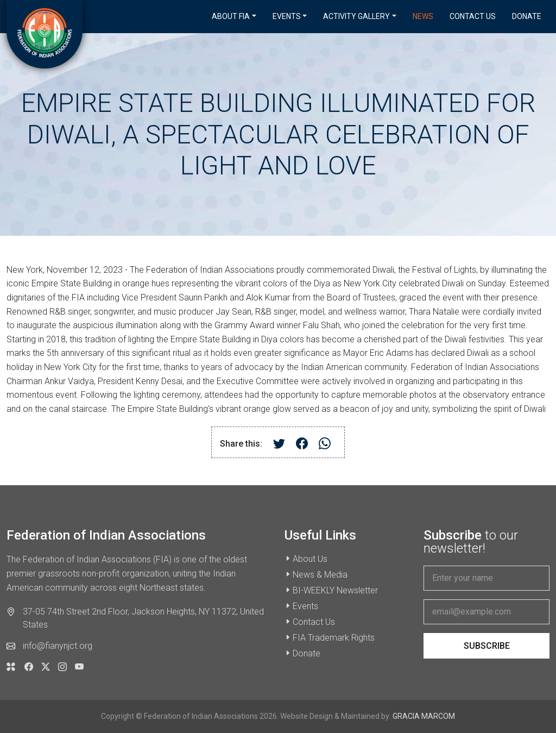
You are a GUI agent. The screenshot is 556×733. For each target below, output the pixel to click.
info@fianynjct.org (57, 646)
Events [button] (287, 16)
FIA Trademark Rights (334, 637)
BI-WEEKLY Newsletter (335, 590)
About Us (310, 559)
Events (305, 606)
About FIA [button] (231, 16)
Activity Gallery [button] (356, 16)
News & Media (320, 574)
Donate (526, 16)
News (423, 16)
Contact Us (473, 16)
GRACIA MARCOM (424, 716)
